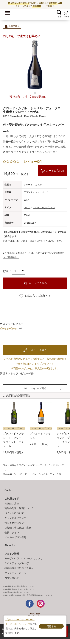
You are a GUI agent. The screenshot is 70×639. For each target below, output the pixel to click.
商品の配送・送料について (19, 508)
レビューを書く (37, 350)
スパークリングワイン (44, 207)
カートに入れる (52, 171)
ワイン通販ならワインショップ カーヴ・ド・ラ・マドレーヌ (35, 13)
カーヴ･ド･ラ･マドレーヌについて (23, 558)
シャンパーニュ (43, 192)
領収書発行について (15, 522)
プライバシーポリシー (16, 572)
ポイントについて (14, 513)
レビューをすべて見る (35, 388)
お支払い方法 (11, 503)
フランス (28, 192)
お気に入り (54, 12)
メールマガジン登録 (15, 537)
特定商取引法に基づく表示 (19, 568)
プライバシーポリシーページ (20, 619)
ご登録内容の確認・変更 (17, 527)
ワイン (27, 207)
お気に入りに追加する (35, 296)
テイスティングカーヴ (16, 563)
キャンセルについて (15, 517)
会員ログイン (11, 532)
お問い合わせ (11, 577)
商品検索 (7, 474)
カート (65, 12)
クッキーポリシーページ (17, 624)
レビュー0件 (33, 161)
